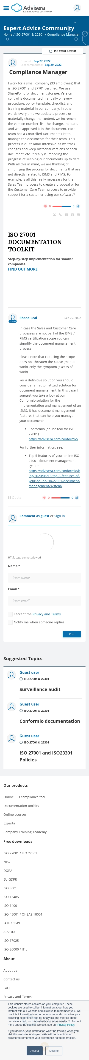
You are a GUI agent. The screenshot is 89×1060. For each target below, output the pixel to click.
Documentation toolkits (21, 806)
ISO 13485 (11, 897)
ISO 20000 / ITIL (15, 949)
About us (10, 970)
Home (7, 34)
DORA (7, 870)
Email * (13, 589)
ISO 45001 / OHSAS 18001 (22, 914)
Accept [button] (35, 1050)
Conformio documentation (49, 721)
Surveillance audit (40, 689)
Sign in (59, 516)
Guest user (29, 672)
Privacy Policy (65, 1024)
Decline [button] (53, 1050)
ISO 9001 (10, 888)
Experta (9, 823)
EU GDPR (10, 879)
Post (72, 634)
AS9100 (9, 932)
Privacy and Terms (47, 614)
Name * (14, 566)
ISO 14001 (11, 905)
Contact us (11, 979)
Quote (14, 497)
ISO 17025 (11, 940)
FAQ (6, 988)
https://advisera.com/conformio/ (53, 439)
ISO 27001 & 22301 (29, 34)
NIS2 (7, 862)
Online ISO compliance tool (24, 797)
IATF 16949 (11, 923)
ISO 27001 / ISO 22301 (20, 853)
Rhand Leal (28, 318)
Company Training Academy (25, 832)
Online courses (15, 814)
